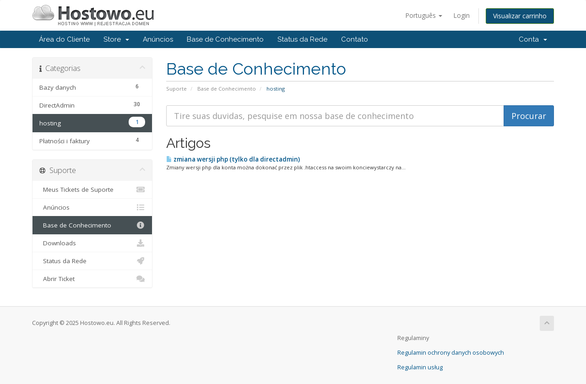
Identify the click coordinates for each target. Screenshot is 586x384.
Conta (533, 39)
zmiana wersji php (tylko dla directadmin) (233, 159)
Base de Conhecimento (225, 39)
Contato (354, 39)
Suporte (176, 88)
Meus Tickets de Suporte (92, 189)
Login (461, 15)
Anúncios (158, 39)
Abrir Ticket (92, 278)
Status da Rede (302, 39)
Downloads (92, 243)
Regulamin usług (420, 367)
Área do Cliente (64, 39)
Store (116, 39)
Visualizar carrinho (520, 15)
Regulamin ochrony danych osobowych (450, 353)
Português (423, 15)
